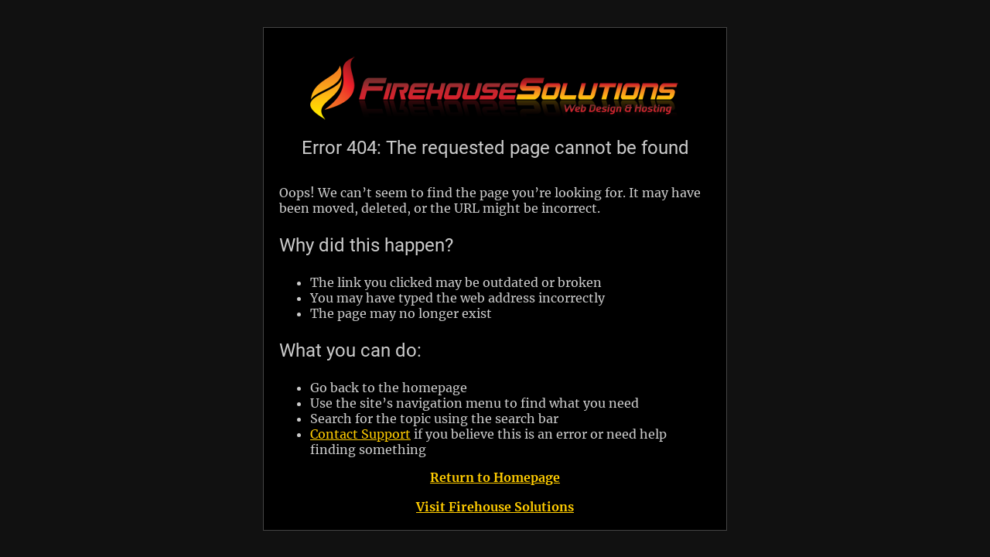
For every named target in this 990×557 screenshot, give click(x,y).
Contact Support (360, 434)
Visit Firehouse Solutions (495, 506)
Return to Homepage (495, 477)
